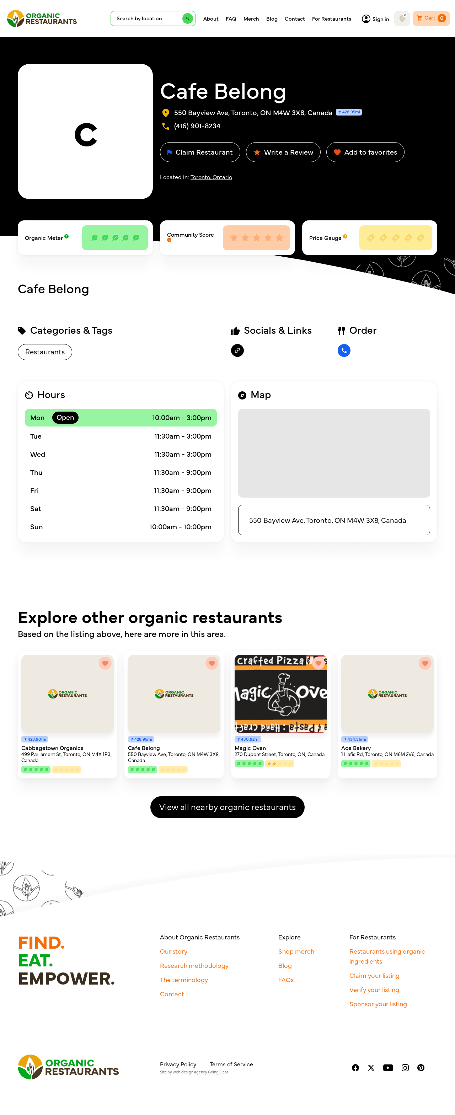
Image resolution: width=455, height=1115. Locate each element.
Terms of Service (231, 1064)
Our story (173, 951)
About (211, 18)
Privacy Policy (178, 1064)
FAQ (231, 18)
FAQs (286, 979)
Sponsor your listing (378, 1003)
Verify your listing (374, 989)
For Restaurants (331, 18)
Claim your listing (374, 975)
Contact (295, 18)
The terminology (184, 979)
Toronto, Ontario (211, 177)
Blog (272, 18)
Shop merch (296, 951)
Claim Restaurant (200, 151)
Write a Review (283, 151)
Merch (251, 18)
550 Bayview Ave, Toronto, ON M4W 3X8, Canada (327, 520)
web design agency (190, 1072)
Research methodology (194, 965)
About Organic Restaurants (200, 936)
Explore (289, 936)
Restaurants (45, 351)
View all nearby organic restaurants (227, 806)
